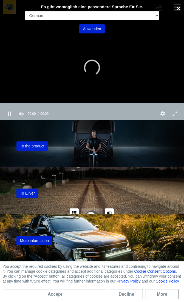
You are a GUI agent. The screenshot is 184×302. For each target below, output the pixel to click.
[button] (92, 68)
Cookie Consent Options (155, 271)
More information (34, 240)
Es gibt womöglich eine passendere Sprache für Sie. (92, 6)
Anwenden (92, 29)
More (162, 294)
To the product (32, 146)
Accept (55, 294)
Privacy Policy (128, 281)
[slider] (92, 105)
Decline (126, 294)
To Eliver (27, 193)
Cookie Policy (167, 281)
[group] (21, 114)
